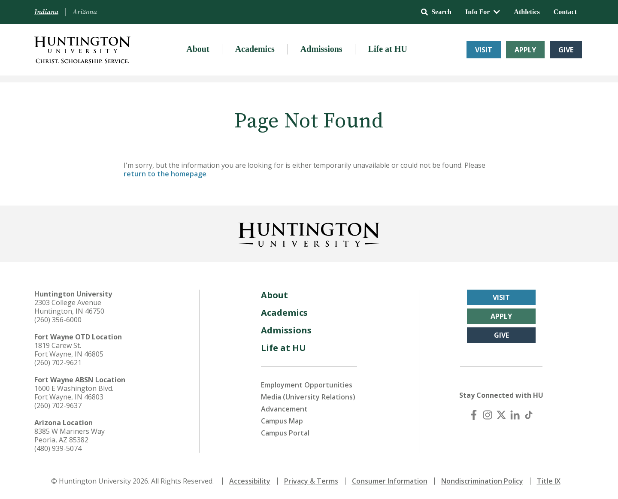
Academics (255, 49)
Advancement (284, 409)
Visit (483, 49)
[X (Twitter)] (501, 415)
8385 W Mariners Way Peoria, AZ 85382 (69, 435)
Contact (565, 11)
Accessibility (249, 481)
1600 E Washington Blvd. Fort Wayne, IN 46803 (73, 393)
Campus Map (282, 421)
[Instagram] (487, 415)
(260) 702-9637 (58, 405)
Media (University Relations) (308, 397)
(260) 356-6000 (58, 319)
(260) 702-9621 (58, 362)
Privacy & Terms (311, 481)
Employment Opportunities (306, 385)
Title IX (548, 481)
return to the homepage (165, 173)
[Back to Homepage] (309, 233)
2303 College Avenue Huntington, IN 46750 (69, 307)
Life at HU (387, 49)
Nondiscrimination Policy (482, 481)
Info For (482, 11)
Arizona (85, 12)
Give (565, 49)
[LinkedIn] (515, 415)
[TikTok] (529, 415)
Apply (525, 49)
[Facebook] (474, 415)
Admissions (321, 49)
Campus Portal (285, 433)
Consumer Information (389, 481)
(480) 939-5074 (58, 448)
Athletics (526, 11)
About (197, 49)
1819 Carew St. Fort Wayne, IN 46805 (68, 350)
